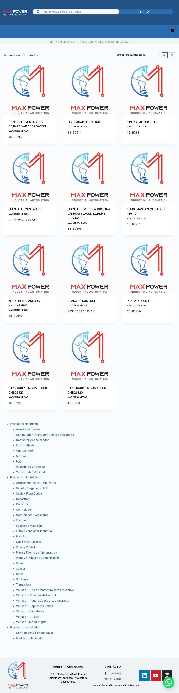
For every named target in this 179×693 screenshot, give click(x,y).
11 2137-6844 (114, 679)
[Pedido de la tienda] (138, 55)
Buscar (145, 12)
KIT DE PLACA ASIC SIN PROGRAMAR (24, 305)
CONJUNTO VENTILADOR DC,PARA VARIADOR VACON (27, 126)
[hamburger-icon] (172, 31)
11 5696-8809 (114, 673)
